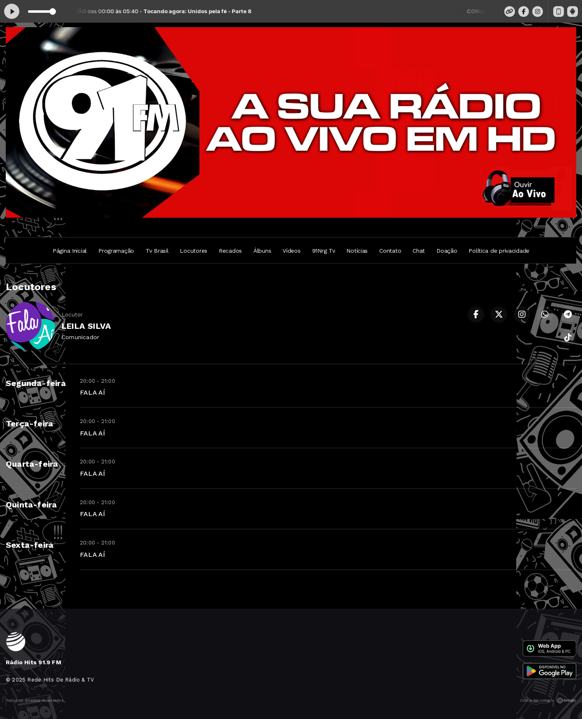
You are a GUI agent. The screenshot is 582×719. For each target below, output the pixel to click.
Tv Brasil (157, 250)
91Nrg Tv (323, 250)
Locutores (193, 250)
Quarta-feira (32, 464)
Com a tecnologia (548, 700)
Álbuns (262, 250)
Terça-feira (29, 423)
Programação (116, 250)
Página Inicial (70, 250)
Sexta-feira (29, 545)
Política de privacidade (498, 250)
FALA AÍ (92, 392)
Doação (446, 250)
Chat (419, 250)
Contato (390, 250)
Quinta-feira (31, 505)
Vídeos (291, 250)
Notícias (357, 250)
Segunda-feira (36, 383)
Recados (230, 250)
